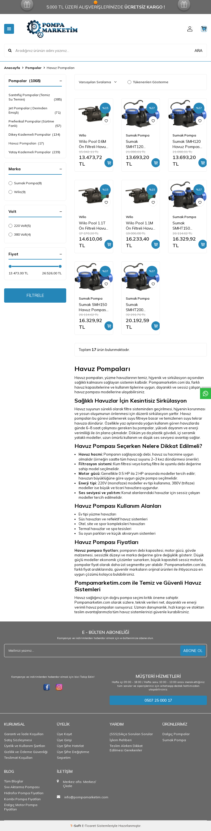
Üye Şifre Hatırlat (70, 746)
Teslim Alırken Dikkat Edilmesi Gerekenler (126, 748)
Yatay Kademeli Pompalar (34, 152)
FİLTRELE (35, 296)
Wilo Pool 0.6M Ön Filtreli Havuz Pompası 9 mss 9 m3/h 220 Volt (93, 144)
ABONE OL (192, 650)
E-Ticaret (89, 826)
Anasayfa (12, 68)
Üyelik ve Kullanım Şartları (24, 746)
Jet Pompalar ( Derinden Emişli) (35, 110)
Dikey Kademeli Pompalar (34, 134)
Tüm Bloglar (13, 781)
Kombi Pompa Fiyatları (22, 799)
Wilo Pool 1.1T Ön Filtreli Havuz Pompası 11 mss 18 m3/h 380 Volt (93, 226)
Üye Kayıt (64, 734)
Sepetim (64, 757)
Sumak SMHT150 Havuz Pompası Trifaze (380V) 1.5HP (187, 226)
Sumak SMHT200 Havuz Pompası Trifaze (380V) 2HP (140, 307)
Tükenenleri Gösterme (147, 82)
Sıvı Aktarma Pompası (22, 787)
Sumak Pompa (25, 183)
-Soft (76, 826)
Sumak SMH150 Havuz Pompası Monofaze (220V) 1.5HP (93, 307)
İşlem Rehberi (121, 740)
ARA (198, 50)
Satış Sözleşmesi (18, 740)
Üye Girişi (64, 740)
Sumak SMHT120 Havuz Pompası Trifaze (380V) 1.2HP (140, 144)
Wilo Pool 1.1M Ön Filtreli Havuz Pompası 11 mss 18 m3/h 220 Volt (140, 226)
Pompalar (33, 68)
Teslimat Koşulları (18, 757)
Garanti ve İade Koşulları (23, 734)
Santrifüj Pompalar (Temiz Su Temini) (35, 97)
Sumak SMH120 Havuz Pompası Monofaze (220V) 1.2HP (187, 144)
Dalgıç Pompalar (176, 734)
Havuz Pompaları (26, 143)
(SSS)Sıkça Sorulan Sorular (131, 734)
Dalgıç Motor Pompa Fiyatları (20, 807)
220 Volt (20, 226)
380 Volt (20, 234)
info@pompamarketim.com (86, 797)
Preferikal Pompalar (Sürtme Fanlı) (35, 123)
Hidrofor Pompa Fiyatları (23, 793)
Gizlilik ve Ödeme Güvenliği (26, 752)
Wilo (17, 192)
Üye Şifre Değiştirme (73, 752)
